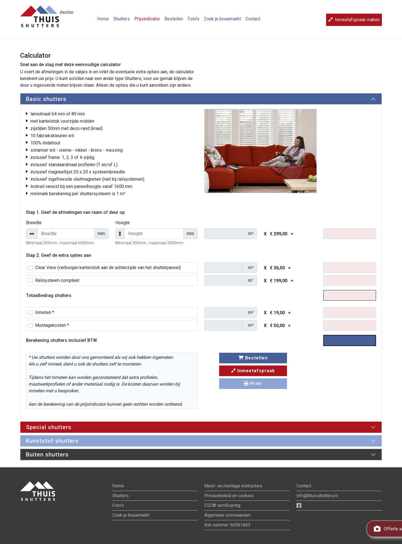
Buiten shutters (47, 454)
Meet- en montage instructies (233, 486)
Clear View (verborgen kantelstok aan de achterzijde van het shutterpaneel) (108, 267)
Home (103, 21)
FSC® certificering (222, 505)
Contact (252, 21)
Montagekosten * (52, 325)
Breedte (34, 222)
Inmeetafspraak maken (354, 22)
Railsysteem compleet (57, 280)
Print (253, 383)
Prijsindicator (147, 21)
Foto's (193, 21)
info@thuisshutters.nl (317, 495)
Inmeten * (44, 312)
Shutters (121, 21)
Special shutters (48, 427)
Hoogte (122, 222)
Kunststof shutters (52, 440)
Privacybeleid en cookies (229, 495)
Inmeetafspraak (253, 370)
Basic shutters (46, 99)
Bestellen (173, 21)
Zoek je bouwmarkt (222, 21)
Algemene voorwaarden (227, 515)
